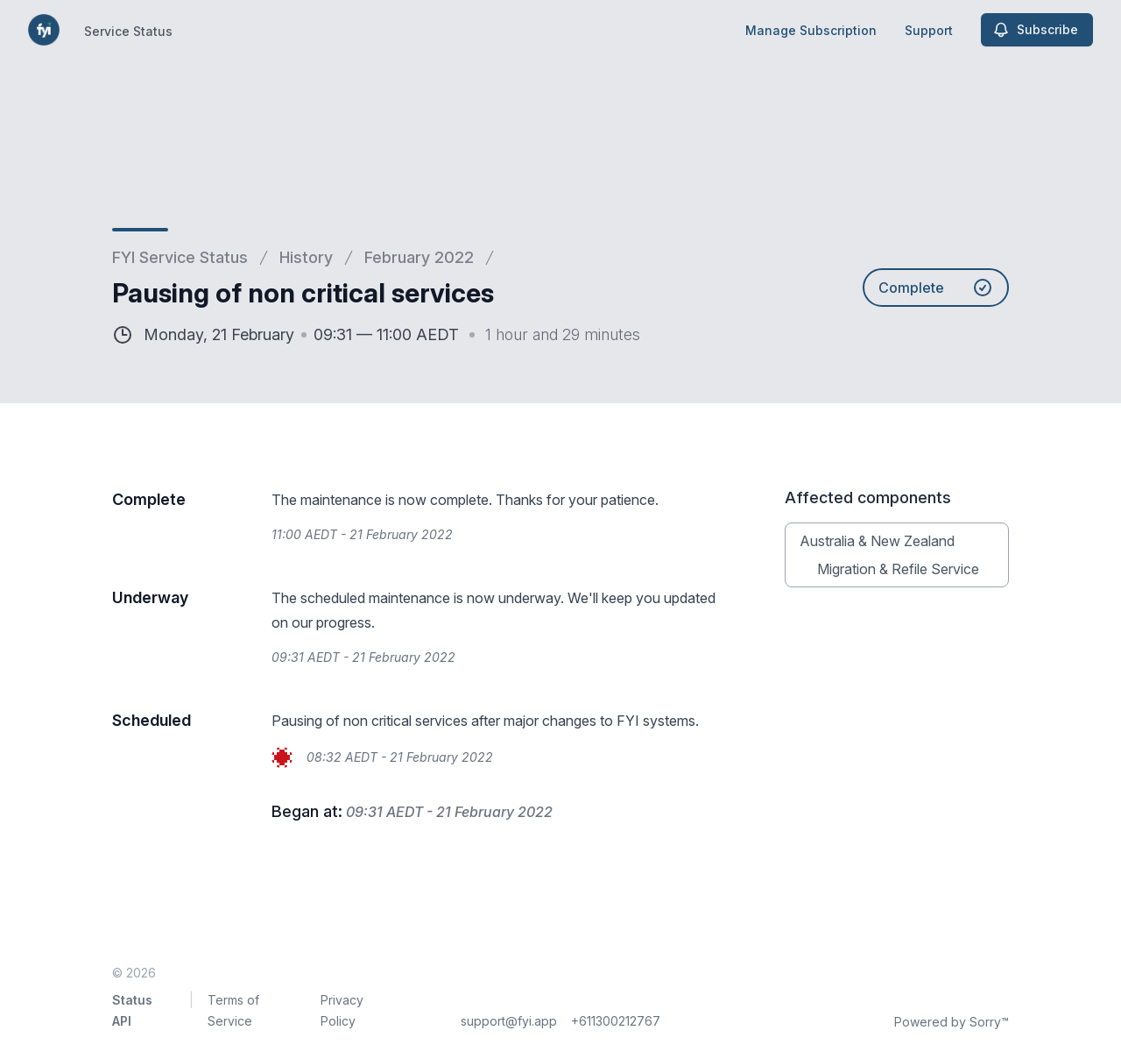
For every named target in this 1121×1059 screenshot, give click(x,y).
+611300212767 (615, 1020)
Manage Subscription (811, 30)
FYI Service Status (180, 257)
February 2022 (419, 257)
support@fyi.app (509, 1020)
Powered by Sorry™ (951, 1021)
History (306, 257)
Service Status (128, 31)
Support (929, 30)
